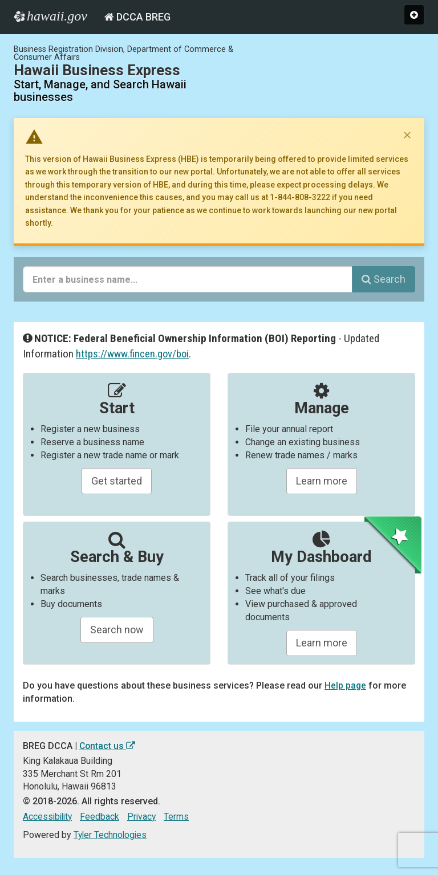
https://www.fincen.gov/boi (133, 353)
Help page (346, 685)
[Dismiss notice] (407, 135)
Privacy (145, 816)
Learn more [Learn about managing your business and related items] (321, 643)
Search (383, 279)
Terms (180, 816)
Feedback (102, 816)
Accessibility (49, 816)
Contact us (107, 745)
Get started (116, 481)
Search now (117, 630)
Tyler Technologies (111, 834)
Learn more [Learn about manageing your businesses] (321, 481)
